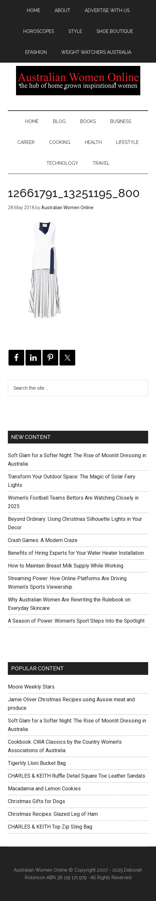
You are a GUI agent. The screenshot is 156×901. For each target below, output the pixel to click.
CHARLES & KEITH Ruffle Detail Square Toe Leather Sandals (76, 776)
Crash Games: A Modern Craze (43, 540)
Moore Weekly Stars (31, 687)
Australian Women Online (78, 80)
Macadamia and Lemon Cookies (44, 788)
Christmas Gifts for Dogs (36, 801)
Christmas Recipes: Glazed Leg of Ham (53, 814)
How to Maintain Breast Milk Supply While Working (65, 566)
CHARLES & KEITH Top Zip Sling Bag (50, 827)
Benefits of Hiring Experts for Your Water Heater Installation (76, 553)
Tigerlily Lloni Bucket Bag (37, 763)
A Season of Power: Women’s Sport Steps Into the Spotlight (76, 621)
